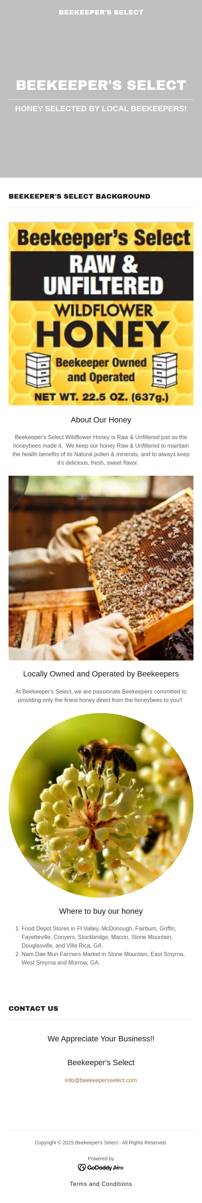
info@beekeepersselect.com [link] (101, 1080)
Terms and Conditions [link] (101, 1184)
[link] (101, 13)
